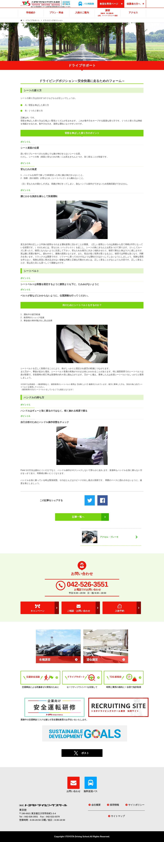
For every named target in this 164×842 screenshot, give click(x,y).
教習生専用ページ (109, 4)
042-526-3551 (87, 584)
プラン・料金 (56, 12)
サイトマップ (118, 816)
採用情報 (114, 805)
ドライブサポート (32, 20)
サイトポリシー (136, 805)
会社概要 (96, 805)
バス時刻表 (89, 4)
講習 (107, 13)
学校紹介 (30, 12)
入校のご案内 (82, 12)
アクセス (133, 12)
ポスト (85, 753)
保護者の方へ (133, 4)
